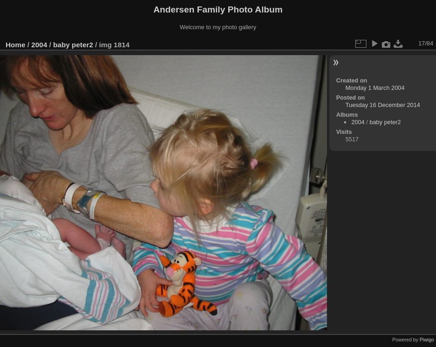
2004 (39, 45)
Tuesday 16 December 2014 (383, 104)
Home (16, 45)
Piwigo (427, 339)
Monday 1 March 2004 (375, 87)
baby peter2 (73, 45)
